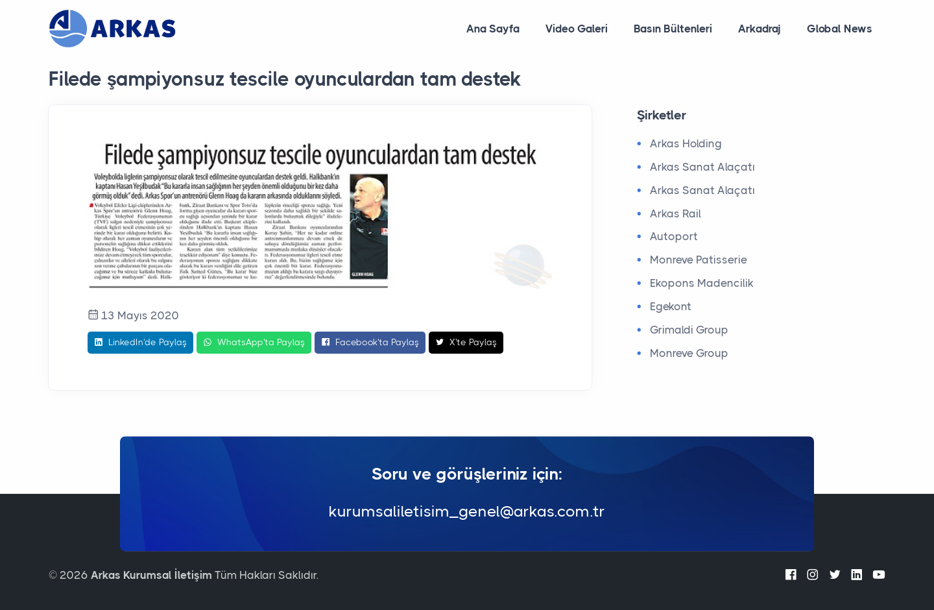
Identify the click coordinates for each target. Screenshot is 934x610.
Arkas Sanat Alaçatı (702, 166)
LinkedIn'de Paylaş (140, 342)
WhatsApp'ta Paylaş (254, 342)
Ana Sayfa (493, 28)
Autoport (674, 236)
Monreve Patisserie (698, 259)
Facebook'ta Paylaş (370, 342)
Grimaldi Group (689, 329)
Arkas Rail (675, 213)
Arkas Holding (686, 143)
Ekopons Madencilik (702, 282)
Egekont (670, 306)
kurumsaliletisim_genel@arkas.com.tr (467, 512)
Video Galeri (576, 28)
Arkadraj (759, 28)
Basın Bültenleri (673, 28)
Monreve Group (689, 353)
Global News (839, 28)
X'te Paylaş (466, 342)
